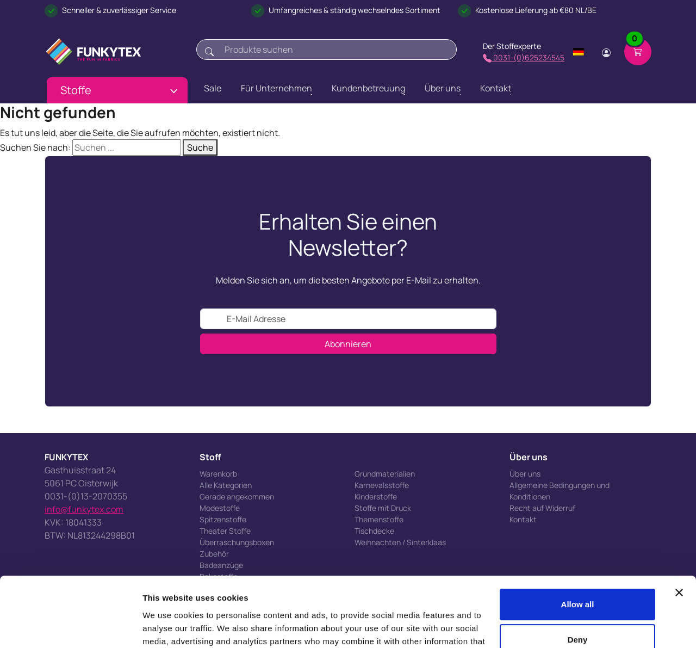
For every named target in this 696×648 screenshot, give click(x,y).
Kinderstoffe (376, 496)
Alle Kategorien (226, 485)
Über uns (524, 473)
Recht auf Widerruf (542, 508)
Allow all (577, 546)
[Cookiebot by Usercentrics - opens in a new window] (70, 627)
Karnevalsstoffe (382, 485)
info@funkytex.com (84, 509)
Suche (200, 147)
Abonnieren (348, 344)
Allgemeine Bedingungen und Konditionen (559, 491)
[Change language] (578, 52)
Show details (167, 626)
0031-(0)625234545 (523, 57)
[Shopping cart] (637, 51)
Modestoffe (220, 508)
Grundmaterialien (385, 473)
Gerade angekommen (237, 496)
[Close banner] (679, 535)
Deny (578, 582)
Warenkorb (218, 473)
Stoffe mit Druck (383, 508)
